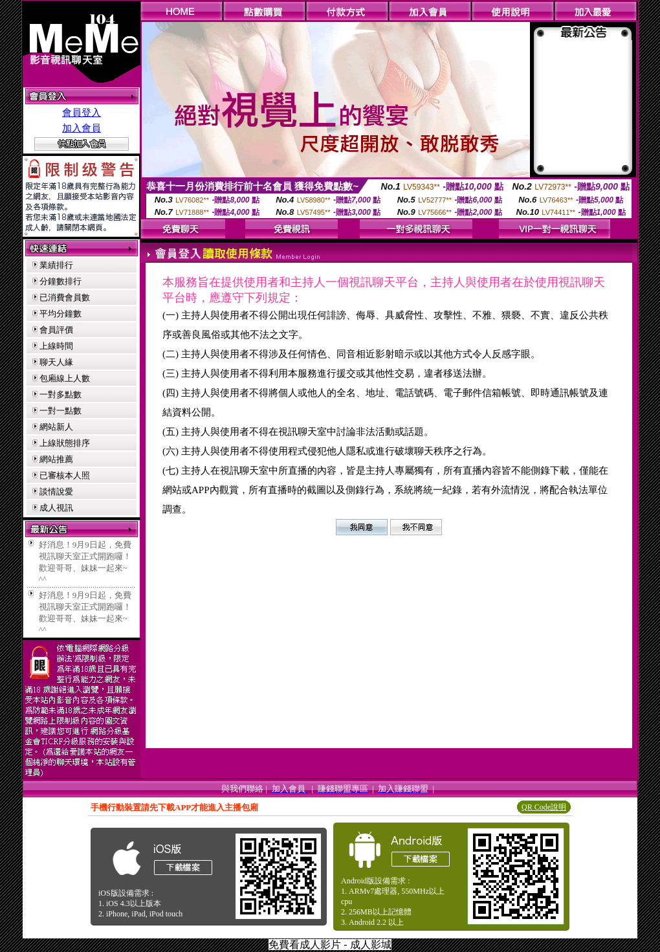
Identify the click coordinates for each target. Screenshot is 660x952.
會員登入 (81, 112)
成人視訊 (56, 508)
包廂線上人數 (64, 378)
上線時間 (56, 346)
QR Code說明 (544, 807)
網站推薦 (56, 459)
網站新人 (56, 427)
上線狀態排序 (64, 443)
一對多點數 (60, 394)
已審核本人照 (64, 475)
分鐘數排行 (60, 281)
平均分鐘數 (60, 313)
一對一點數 (60, 410)
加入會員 (81, 128)
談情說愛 (56, 491)
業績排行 (56, 265)
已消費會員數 (64, 297)
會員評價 (56, 330)
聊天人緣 (56, 362)
